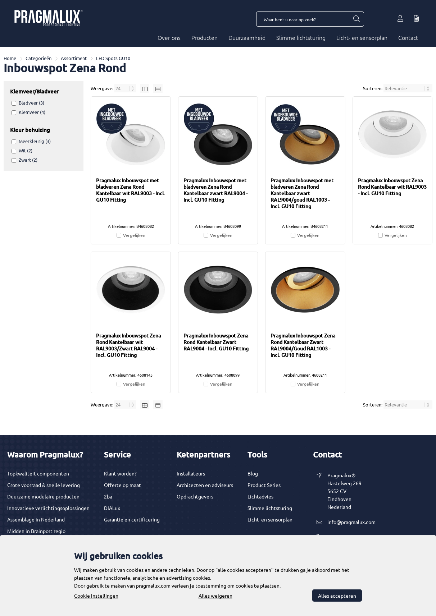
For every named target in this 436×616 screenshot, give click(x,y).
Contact (408, 37)
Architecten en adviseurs (205, 485)
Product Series (264, 485)
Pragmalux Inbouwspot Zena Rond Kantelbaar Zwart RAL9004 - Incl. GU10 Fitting (216, 342)
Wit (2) (25, 150)
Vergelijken (134, 235)
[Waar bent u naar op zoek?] (356, 19)
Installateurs (191, 473)
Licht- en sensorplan (361, 37)
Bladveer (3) (31, 103)
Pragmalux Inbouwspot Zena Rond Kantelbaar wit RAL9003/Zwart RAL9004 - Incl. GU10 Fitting (128, 345)
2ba (108, 496)
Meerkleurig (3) (35, 141)
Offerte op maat (122, 485)
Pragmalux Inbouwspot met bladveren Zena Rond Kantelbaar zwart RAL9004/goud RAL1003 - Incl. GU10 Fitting (302, 193)
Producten (204, 37)
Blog (252, 473)
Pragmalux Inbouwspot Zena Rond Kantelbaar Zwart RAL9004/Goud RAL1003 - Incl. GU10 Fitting (303, 345)
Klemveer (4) (32, 112)
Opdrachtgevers (195, 496)
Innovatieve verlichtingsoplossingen (48, 508)
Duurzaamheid (246, 37)
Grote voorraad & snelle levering (43, 485)
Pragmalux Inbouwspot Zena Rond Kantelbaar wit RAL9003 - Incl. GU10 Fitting (392, 187)
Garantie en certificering (132, 519)
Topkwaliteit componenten (38, 473)
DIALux (112, 508)
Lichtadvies (260, 496)
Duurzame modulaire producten (43, 496)
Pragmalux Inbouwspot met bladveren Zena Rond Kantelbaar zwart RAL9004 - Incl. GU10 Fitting (215, 190)
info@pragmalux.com (351, 522)
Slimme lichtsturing (301, 37)
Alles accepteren (337, 595)
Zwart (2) (28, 160)
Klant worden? (120, 473)
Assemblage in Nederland (36, 519)
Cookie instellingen (96, 595)
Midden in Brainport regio (36, 531)
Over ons (169, 37)
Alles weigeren (215, 595)
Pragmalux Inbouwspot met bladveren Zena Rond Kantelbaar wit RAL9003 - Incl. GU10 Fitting (130, 190)
